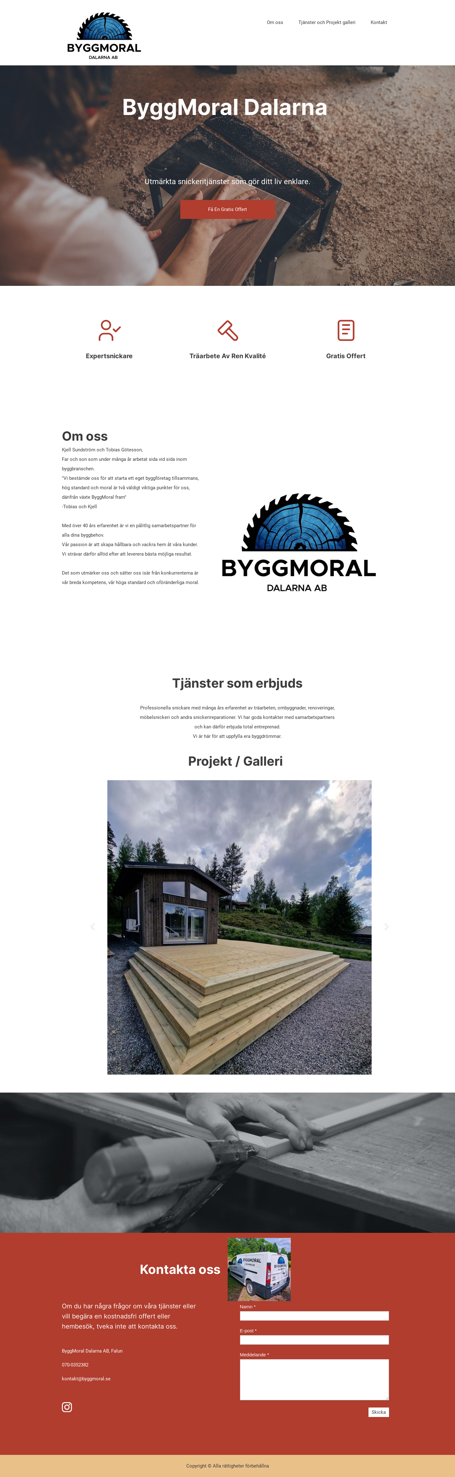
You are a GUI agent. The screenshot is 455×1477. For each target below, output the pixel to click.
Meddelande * (254, 1354)
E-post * (248, 1330)
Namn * (248, 1306)
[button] (92, 927)
